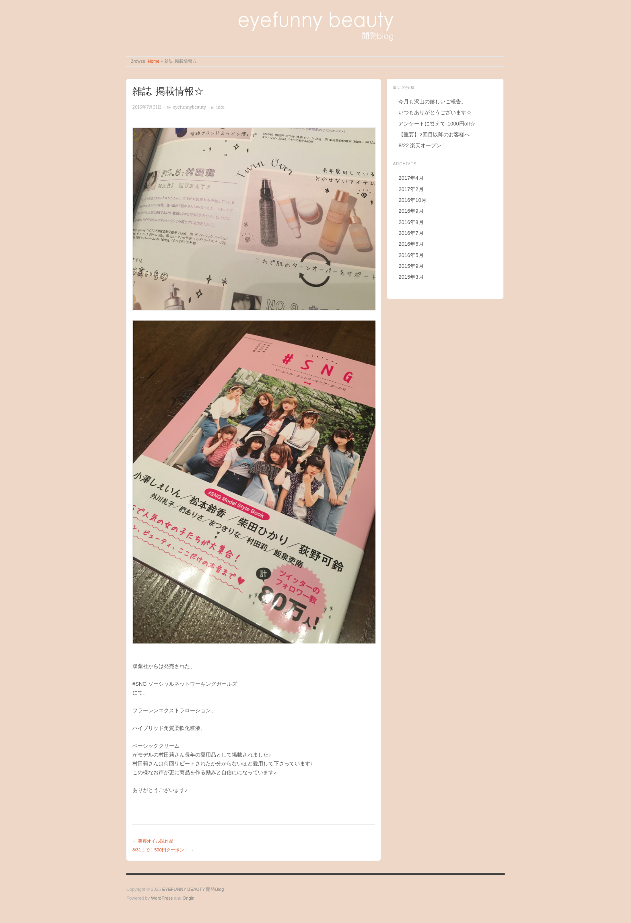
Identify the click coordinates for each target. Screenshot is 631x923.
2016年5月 (410, 255)
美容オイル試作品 (155, 841)
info (220, 107)
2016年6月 (410, 244)
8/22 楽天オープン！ (422, 145)
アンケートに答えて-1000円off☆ (436, 124)
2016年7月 (410, 233)
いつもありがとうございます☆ (435, 112)
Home (153, 61)
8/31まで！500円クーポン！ (160, 849)
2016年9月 (410, 211)
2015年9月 (410, 266)
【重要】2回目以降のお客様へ (433, 135)
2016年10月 (412, 200)
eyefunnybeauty (189, 107)
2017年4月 (410, 178)
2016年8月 (410, 222)
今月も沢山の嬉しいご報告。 (432, 102)
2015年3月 (410, 277)
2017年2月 (410, 189)
